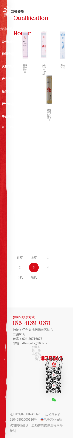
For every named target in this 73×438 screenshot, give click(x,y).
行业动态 (8, 104)
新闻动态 (8, 91)
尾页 (34, 277)
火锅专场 (8, 66)
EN (12, 127)
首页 (20, 257)
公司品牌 (8, 41)
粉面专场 (8, 54)
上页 (34, 257)
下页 (20, 277)
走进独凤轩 (8, 29)
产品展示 (8, 79)
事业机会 (8, 116)
